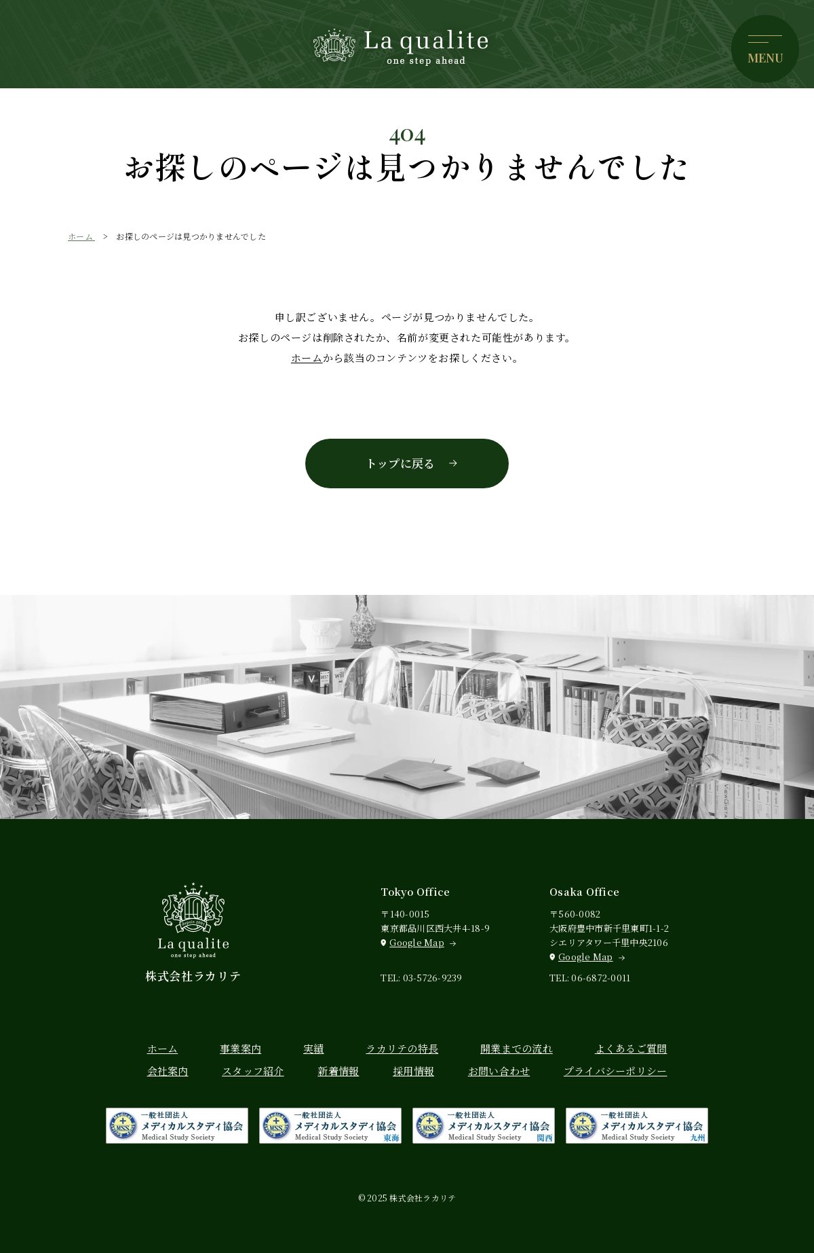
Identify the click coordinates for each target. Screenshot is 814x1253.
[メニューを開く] (765, 49)
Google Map (416, 942)
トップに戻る (400, 462)
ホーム (307, 357)
